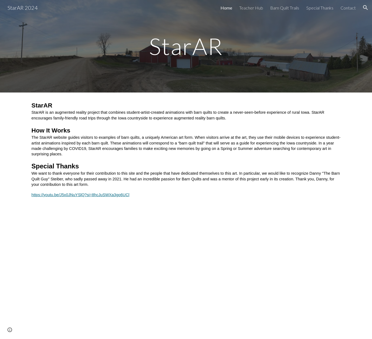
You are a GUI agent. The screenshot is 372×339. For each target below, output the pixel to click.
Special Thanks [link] (319, 7)
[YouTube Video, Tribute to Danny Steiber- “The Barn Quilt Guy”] (186, 281)
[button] (365, 7)
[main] (186, 46)
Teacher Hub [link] (251, 7)
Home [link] (226, 7)
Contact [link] (348, 7)
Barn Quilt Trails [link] (284, 7)
